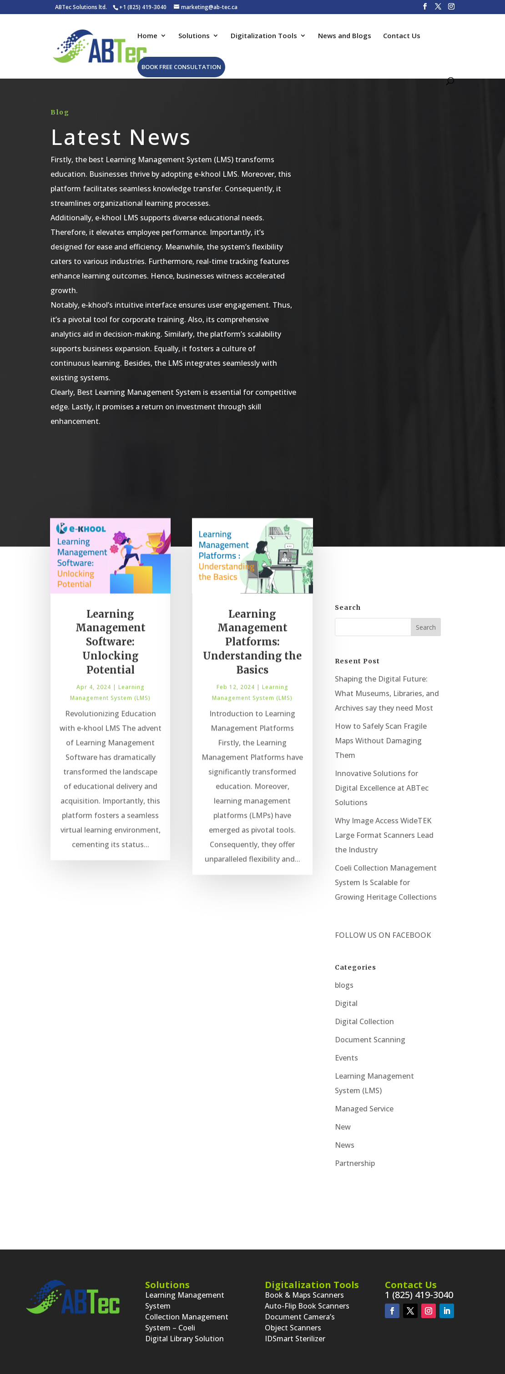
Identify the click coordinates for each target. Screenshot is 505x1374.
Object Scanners (293, 1328)
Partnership (355, 1163)
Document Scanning (370, 1040)
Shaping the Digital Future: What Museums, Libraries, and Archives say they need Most (387, 693)
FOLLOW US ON (362, 935)
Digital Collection (364, 1021)
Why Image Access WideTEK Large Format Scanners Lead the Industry (384, 835)
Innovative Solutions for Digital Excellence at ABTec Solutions (382, 787)
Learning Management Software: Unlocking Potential (111, 652)
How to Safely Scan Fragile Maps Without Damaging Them (381, 740)
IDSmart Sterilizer (295, 1339)
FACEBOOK (410, 935)
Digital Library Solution (184, 1339)
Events (346, 1058)
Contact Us (401, 36)
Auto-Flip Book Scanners (307, 1306)
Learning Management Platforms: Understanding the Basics (252, 652)
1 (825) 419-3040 (419, 1295)
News (344, 1145)
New (343, 1127)
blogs (344, 985)
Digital (346, 1003)
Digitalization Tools (264, 36)
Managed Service (364, 1109)
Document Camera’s (300, 1317)
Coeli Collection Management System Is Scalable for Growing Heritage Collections (386, 882)
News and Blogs (344, 36)
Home (147, 36)
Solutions (194, 36)
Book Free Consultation (181, 67)
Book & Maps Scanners (304, 1295)
